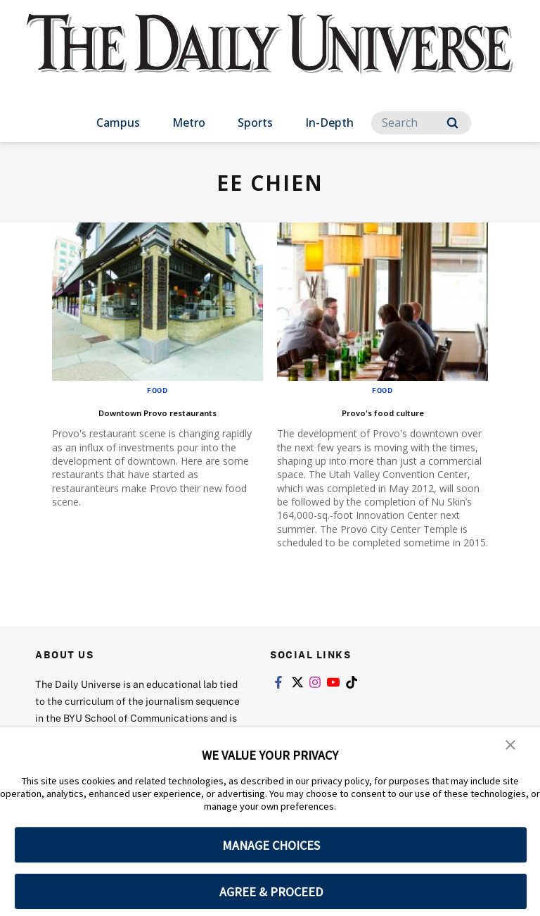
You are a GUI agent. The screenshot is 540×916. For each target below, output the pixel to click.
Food (157, 390)
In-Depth (329, 122)
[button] (512, 748)
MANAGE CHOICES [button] (271, 845)
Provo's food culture (382, 410)
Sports (255, 122)
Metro (188, 122)
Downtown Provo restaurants (157, 410)
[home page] (270, 56)
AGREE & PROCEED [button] (271, 892)
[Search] (421, 123)
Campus (118, 122)
